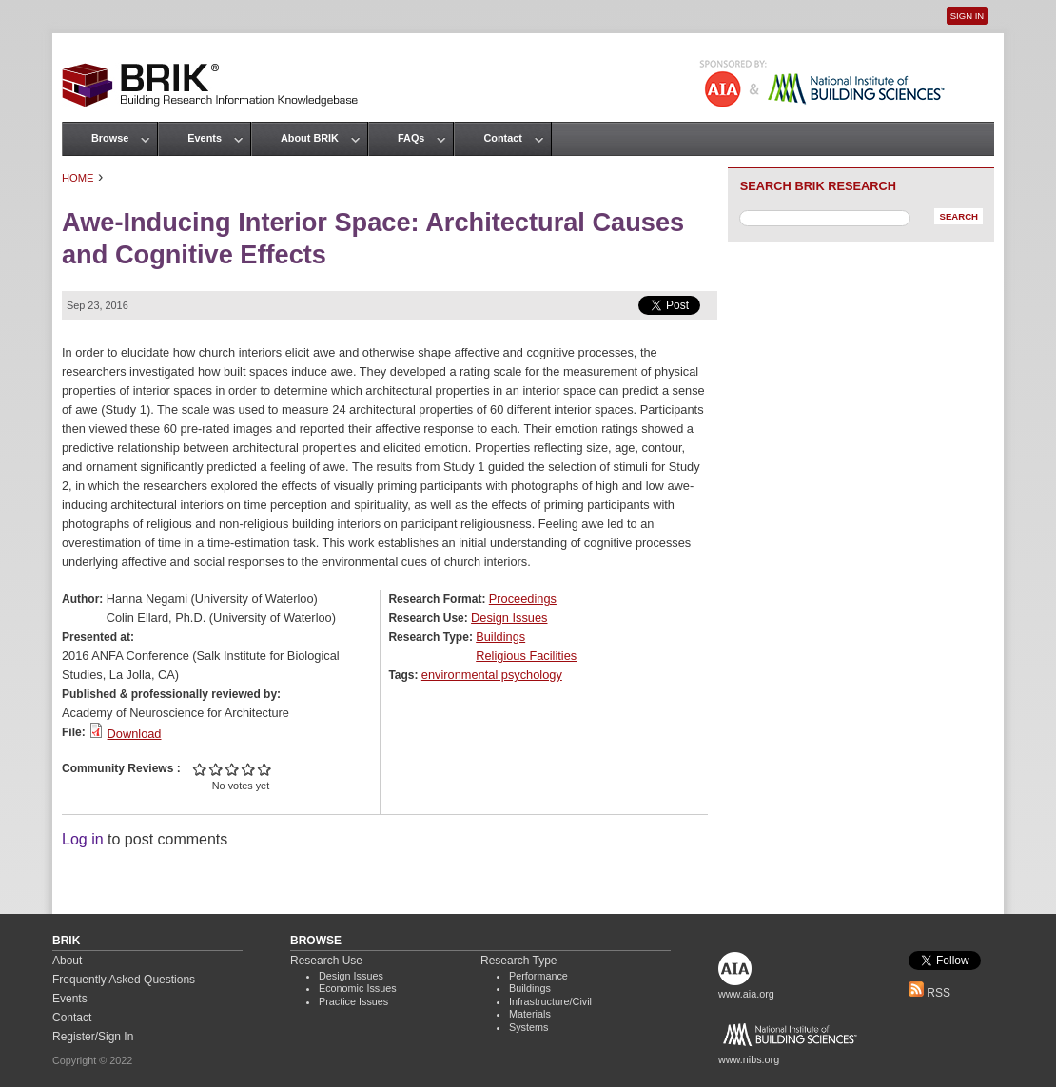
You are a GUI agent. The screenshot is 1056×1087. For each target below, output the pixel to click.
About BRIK (310, 138)
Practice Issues (353, 1001)
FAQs (411, 138)
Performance (538, 975)
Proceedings (523, 599)
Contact (502, 138)
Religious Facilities (526, 656)
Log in (83, 839)
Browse (109, 138)
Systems (528, 1027)
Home (78, 178)
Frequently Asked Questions (123, 979)
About (67, 960)
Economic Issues (358, 988)
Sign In (967, 15)
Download (135, 734)
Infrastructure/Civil (550, 1001)
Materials (530, 1013)
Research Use (326, 960)
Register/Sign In (92, 1036)
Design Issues (509, 618)
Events (204, 138)
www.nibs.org (748, 1059)
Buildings (500, 637)
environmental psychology (491, 675)
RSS (929, 993)
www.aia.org (746, 994)
